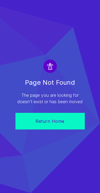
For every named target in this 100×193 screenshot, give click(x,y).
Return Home (50, 121)
